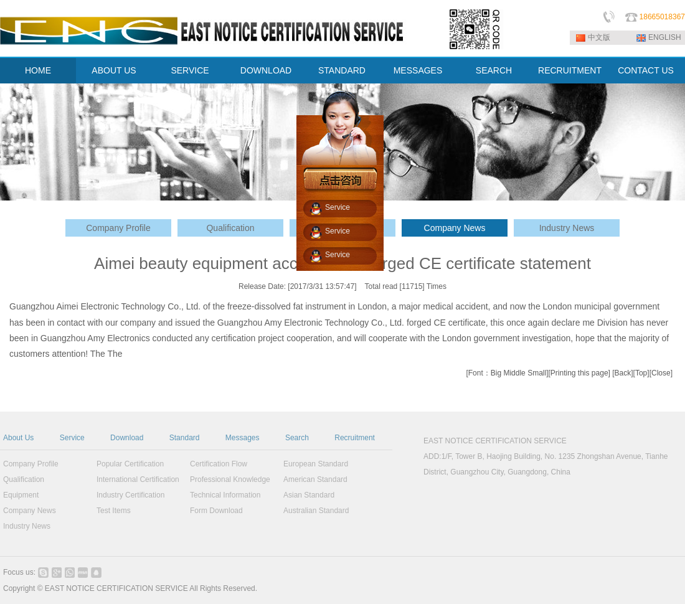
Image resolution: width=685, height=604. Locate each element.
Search (297, 437)
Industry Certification (130, 495)
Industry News (567, 228)
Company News (455, 228)
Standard (184, 437)
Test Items (114, 510)
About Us (18, 437)
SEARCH (494, 70)
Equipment (21, 495)
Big (496, 373)
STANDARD (342, 70)
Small (536, 373)
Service (72, 437)
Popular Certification (130, 464)
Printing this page (579, 373)
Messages (242, 437)
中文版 (599, 37)
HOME (38, 70)
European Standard (315, 464)
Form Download (216, 510)
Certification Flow (218, 464)
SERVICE (190, 70)
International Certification (138, 479)
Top (641, 373)
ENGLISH (664, 37)
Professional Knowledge (230, 479)
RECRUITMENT (570, 70)
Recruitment (354, 437)
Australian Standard (316, 510)
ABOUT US (114, 70)
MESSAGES (418, 70)
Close (661, 373)
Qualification (230, 228)
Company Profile (118, 228)
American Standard (315, 479)
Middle (514, 373)
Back (623, 373)
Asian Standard (308, 495)
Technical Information (225, 495)
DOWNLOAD (265, 70)
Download (126, 437)
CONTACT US (646, 70)
